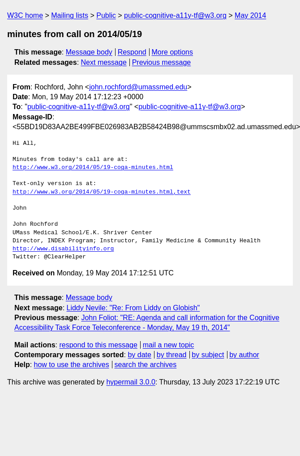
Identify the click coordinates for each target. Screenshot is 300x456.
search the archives (146, 364)
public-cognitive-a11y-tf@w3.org (175, 15)
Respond (132, 52)
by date (139, 355)
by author (244, 355)
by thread (172, 355)
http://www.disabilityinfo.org (63, 249)
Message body (89, 52)
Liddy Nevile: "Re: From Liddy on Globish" (133, 308)
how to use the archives (71, 364)
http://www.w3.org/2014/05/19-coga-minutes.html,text (102, 192)
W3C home (25, 15)
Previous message (161, 62)
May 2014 (250, 15)
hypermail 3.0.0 (130, 382)
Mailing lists (69, 15)
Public (106, 15)
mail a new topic (168, 345)
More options (172, 52)
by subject (208, 355)
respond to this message (98, 345)
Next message (104, 62)
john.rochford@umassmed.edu (138, 87)
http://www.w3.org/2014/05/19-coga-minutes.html (93, 168)
